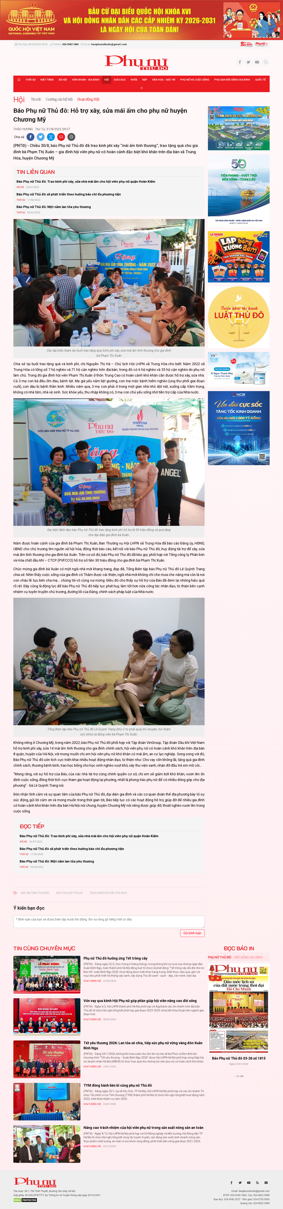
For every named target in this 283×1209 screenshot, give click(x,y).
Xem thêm (238, 1083)
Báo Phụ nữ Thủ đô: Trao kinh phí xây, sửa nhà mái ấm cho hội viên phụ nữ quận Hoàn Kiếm (86, 181)
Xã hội (63, 79)
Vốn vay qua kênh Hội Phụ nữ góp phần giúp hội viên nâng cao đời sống (140, 1001)
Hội (106, 79)
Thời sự (31, 79)
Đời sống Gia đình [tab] (248, 957)
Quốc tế (260, 79)
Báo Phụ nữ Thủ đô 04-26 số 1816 (239, 1058)
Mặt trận (47, 79)
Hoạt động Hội (92, 981)
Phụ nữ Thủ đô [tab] (219, 957)
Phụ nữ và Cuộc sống (194, 79)
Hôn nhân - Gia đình (85, 79)
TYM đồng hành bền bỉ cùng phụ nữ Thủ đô (118, 1085)
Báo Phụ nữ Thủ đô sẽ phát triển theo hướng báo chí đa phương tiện (69, 194)
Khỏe (134, 79)
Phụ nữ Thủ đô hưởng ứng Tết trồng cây (115, 958)
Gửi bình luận (192, 933)
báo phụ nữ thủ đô (69, 893)
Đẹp (144, 79)
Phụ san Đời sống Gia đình (232, 79)
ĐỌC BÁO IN (239, 948)
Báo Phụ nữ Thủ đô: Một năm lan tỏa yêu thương (54, 207)
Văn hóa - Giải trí (163, 79)
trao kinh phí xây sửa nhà (108, 893)
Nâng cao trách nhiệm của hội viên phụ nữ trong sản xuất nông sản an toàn (143, 1128)
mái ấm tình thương (35, 893)
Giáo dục (120, 79)
